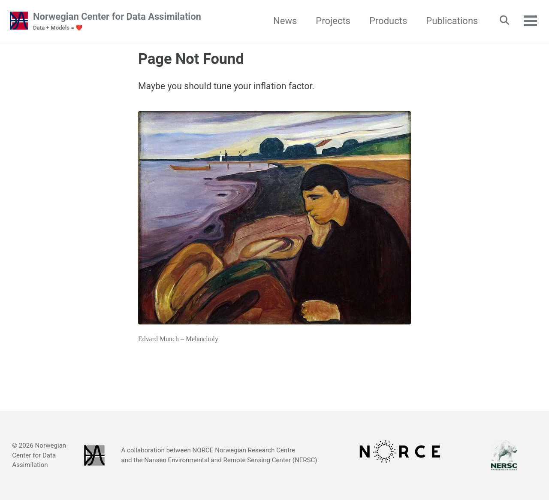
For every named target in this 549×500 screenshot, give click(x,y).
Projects (330, 20)
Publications (449, 20)
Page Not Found (191, 59)
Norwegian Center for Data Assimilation (117, 22)
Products (385, 20)
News (282, 20)
